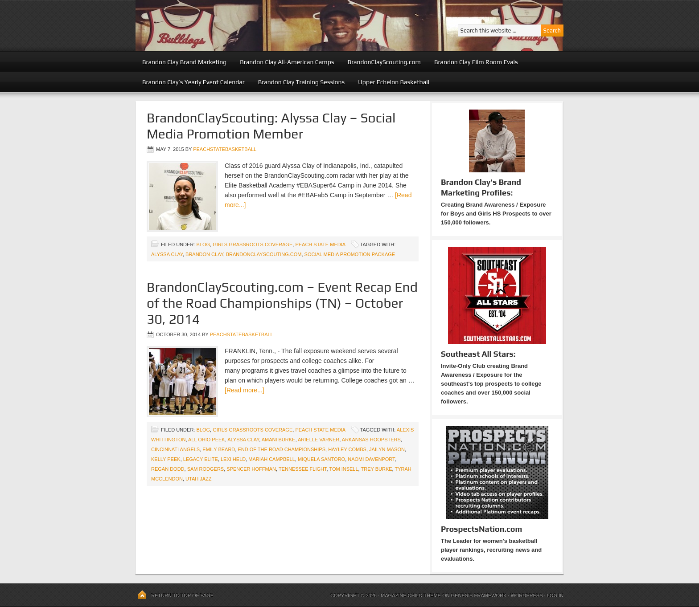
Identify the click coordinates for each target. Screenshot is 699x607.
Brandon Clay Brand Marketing (184, 61)
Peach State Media (320, 244)
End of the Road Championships (281, 449)
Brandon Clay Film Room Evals (476, 61)
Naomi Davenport (371, 459)
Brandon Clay (204, 254)
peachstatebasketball (224, 149)
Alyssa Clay (167, 254)
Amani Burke (279, 439)
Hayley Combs (347, 449)
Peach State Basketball (245, 25)
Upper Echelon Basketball (393, 82)
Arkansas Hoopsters (371, 439)
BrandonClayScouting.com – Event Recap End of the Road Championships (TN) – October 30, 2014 (282, 303)
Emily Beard (218, 449)
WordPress (526, 595)
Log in (555, 595)
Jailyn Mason (387, 449)
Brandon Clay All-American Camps (287, 61)
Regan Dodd (168, 469)
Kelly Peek (166, 459)
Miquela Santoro (321, 459)
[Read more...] (244, 390)
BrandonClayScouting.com (384, 61)
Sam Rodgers (205, 469)
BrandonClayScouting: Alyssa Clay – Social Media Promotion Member (271, 126)
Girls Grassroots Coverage (252, 244)
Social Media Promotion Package (349, 254)
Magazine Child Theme (411, 595)
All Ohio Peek (206, 439)
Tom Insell (343, 469)
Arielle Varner (318, 439)
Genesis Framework (479, 595)
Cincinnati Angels (175, 449)
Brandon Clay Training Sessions (301, 82)
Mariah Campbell (271, 459)
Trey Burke (376, 469)
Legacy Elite (200, 459)
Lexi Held (233, 459)
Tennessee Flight (303, 469)
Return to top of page (182, 595)
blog (203, 244)
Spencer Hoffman (251, 469)
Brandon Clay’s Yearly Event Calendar (193, 82)
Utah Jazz (198, 478)
